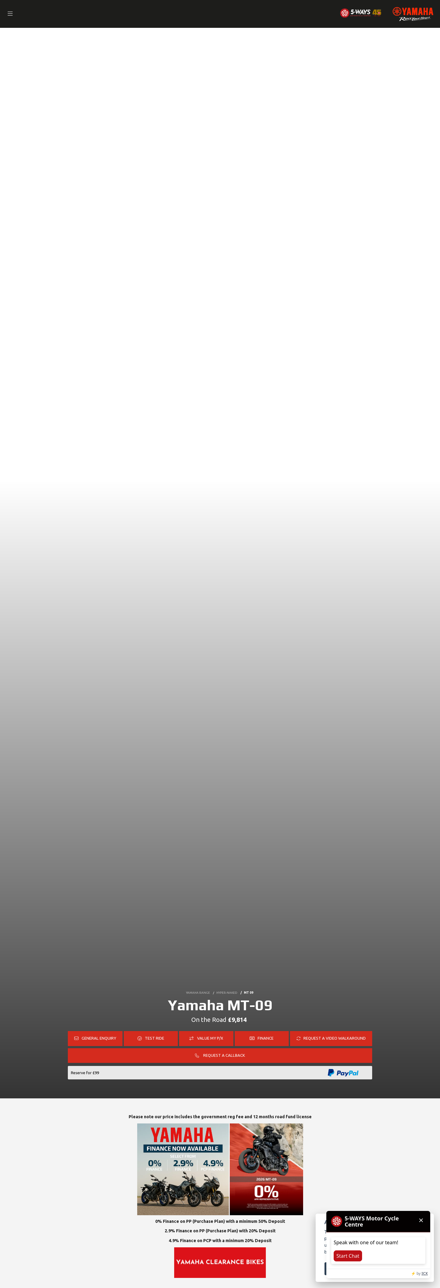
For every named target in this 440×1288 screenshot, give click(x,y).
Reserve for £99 (85, 1073)
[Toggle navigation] (10, 13)
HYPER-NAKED (227, 991)
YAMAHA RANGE (197, 991)
